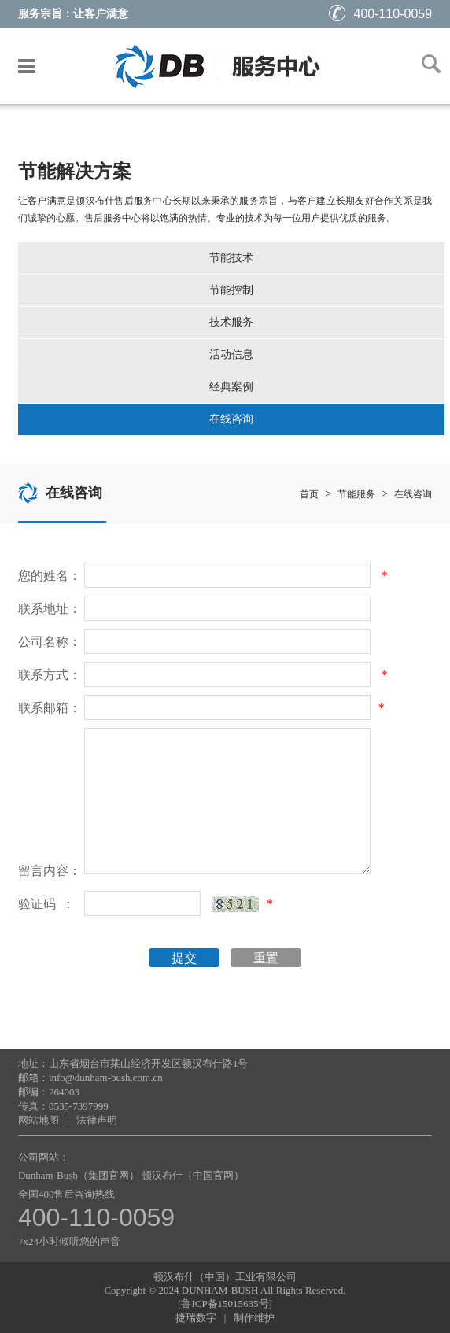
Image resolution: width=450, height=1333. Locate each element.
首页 (309, 494)
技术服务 (231, 322)
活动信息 (231, 354)
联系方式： (49, 674)
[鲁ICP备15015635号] (225, 1303)
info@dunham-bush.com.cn (106, 1078)
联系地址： (49, 608)
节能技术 (231, 258)
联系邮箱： (49, 708)
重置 (265, 958)
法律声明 (96, 1120)
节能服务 (356, 494)
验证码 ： (46, 903)
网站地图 (38, 1120)
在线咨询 (231, 419)
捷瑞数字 (195, 1318)
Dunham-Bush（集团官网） (78, 1175)
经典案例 (231, 387)
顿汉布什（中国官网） (193, 1175)
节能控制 (231, 290)
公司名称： (49, 641)
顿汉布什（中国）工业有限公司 (225, 1277)
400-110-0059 (380, 13)
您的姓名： (49, 575)
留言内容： (49, 870)
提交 (184, 958)
